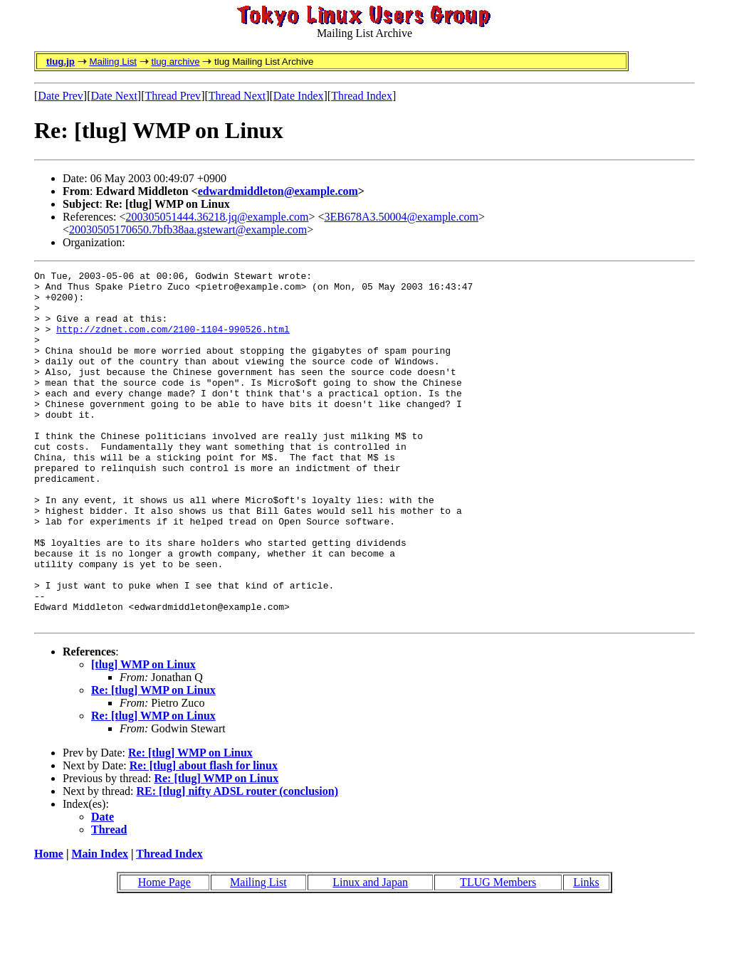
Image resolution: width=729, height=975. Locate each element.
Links (586, 953)
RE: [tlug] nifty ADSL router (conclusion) (237, 861)
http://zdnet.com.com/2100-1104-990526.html (173, 341)
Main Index (99, 924)
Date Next (114, 96)
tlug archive (175, 61)
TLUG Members (498, 953)
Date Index (298, 96)
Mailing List (113, 61)
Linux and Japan (370, 953)
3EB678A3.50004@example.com (401, 217)
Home (48, 924)
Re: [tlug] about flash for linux (204, 836)
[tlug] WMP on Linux (143, 735)
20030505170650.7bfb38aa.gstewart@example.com (188, 229)
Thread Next (237, 96)
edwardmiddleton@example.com (278, 191)
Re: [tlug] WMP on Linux (153, 760)
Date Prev (60, 96)
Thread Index (361, 96)
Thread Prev (173, 96)
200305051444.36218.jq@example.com (217, 217)
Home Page (164, 953)
